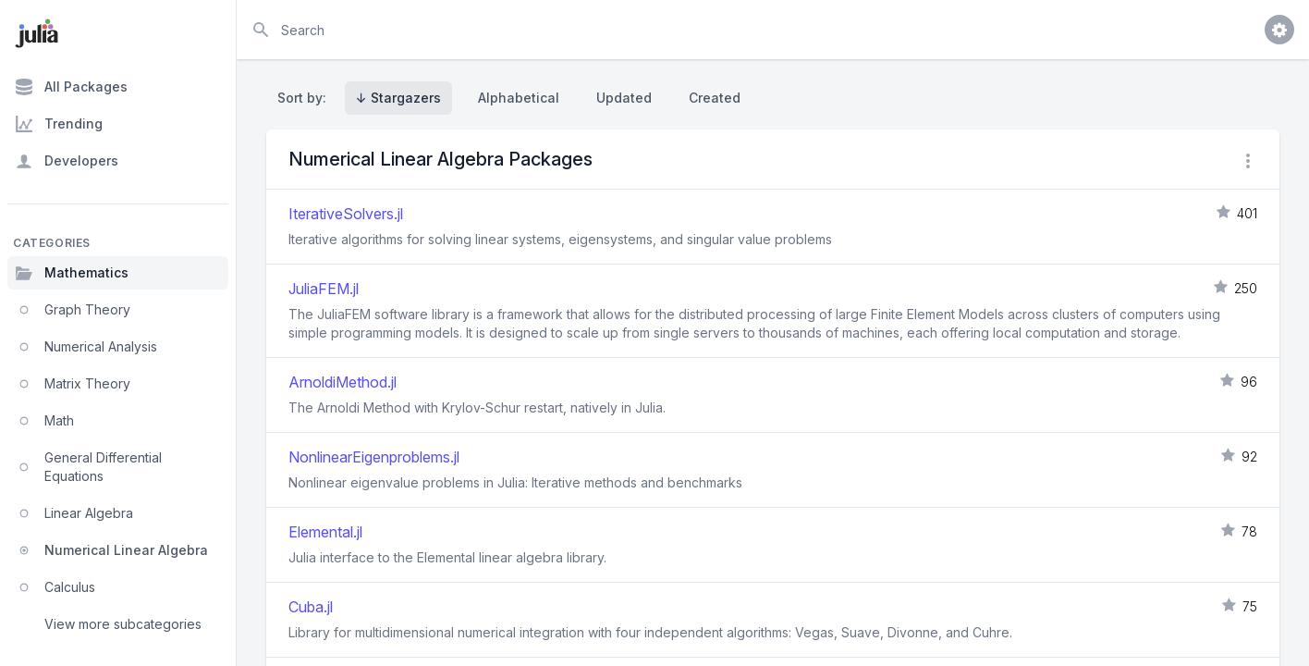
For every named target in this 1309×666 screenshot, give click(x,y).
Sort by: (305, 97)
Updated (624, 97)
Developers (66, 161)
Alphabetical (518, 97)
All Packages (71, 87)
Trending (59, 124)
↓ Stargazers (398, 97)
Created (714, 97)
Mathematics (71, 273)
